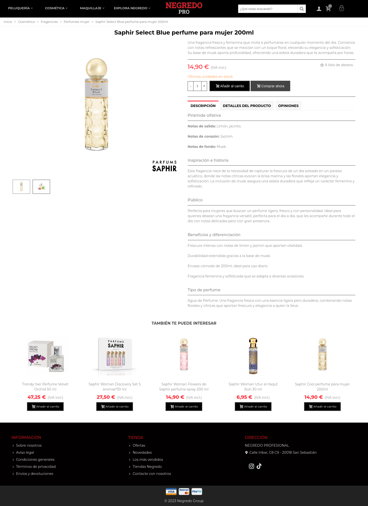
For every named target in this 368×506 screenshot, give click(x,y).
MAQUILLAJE (90, 8)
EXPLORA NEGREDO (130, 8)
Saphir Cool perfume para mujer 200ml (322, 386)
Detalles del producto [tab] (247, 106)
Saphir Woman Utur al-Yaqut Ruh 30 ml (253, 386)
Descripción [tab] (203, 106)
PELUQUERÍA (19, 8)
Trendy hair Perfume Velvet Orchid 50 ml (45, 386)
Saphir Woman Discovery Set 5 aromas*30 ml (114, 386)
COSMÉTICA (54, 8)
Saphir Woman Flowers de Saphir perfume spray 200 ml (184, 386)
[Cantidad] (197, 86)
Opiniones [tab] (288, 106)
